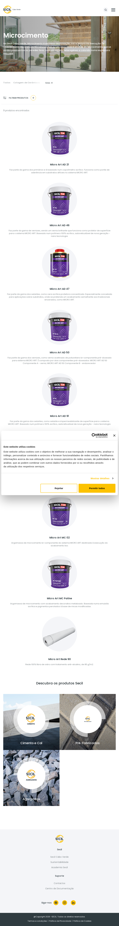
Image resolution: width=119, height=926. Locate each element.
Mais (49, 82)
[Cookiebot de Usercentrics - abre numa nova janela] (94, 435)
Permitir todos (97, 488)
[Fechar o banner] (114, 435)
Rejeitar (59, 488)
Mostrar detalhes (100, 478)
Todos (6, 82)
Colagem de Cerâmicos (26, 82)
